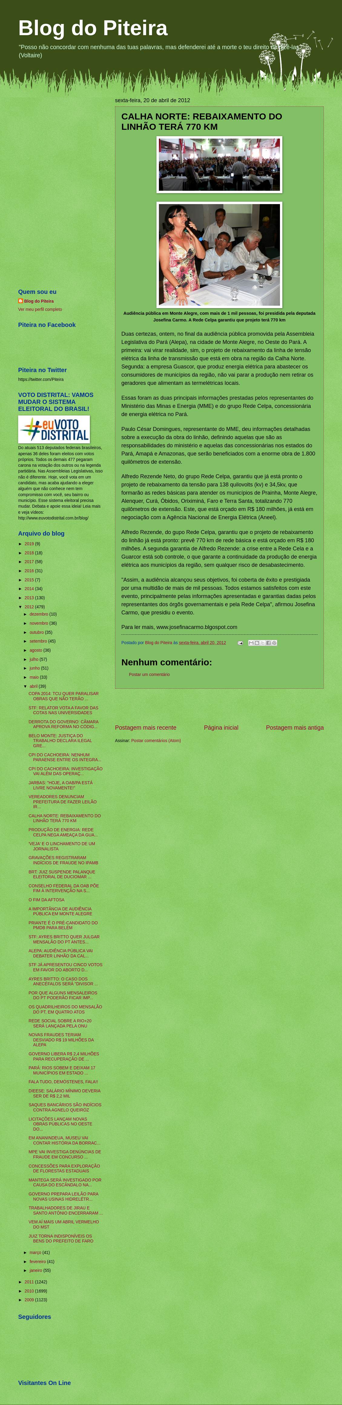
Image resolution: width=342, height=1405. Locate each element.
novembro (39, 623)
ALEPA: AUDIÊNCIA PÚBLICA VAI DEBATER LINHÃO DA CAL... (60, 953)
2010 (30, 1291)
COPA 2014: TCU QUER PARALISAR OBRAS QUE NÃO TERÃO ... (63, 696)
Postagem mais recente (145, 727)
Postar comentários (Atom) (156, 740)
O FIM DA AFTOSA (46, 900)
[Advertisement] (219, 706)
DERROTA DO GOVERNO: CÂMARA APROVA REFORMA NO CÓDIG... (63, 724)
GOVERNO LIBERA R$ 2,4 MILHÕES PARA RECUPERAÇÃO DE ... (63, 1056)
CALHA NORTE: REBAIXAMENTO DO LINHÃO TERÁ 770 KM (64, 818)
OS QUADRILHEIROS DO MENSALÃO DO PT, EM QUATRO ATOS (65, 1009)
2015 (30, 580)
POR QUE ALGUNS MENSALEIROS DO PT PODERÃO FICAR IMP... (62, 995)
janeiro (36, 1270)
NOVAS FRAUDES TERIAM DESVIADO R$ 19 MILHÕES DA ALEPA (61, 1040)
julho (35, 659)
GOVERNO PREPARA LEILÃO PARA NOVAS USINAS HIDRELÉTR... (63, 1197)
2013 (30, 598)
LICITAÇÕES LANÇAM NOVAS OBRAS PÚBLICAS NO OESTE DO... (60, 1124)
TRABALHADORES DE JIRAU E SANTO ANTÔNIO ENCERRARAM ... (65, 1210)
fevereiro (38, 1261)
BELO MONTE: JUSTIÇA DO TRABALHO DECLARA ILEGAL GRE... (60, 741)
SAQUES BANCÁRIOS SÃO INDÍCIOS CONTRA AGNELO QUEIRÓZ (64, 1107)
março (36, 1252)
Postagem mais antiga (295, 727)
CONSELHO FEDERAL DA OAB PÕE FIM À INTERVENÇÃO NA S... (63, 888)
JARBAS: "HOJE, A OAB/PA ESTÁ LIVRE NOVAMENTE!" (60, 785)
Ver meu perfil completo (40, 309)
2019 (30, 544)
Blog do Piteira (93, 28)
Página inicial (221, 727)
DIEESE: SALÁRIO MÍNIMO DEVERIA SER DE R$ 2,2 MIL (64, 1093)
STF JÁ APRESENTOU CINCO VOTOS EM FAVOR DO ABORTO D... (65, 967)
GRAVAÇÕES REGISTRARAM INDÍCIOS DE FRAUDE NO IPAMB (63, 860)
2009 (30, 1300)
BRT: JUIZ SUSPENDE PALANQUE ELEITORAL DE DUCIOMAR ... (61, 874)
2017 (30, 562)
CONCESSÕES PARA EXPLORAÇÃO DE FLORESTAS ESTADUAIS (64, 1169)
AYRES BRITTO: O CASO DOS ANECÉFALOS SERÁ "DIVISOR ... (63, 982)
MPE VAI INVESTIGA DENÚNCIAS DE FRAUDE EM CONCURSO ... (64, 1154)
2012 (30, 607)
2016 (30, 571)
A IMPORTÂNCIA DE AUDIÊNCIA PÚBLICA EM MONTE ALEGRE (60, 911)
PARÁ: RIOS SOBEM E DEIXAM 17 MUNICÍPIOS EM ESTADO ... (61, 1070)
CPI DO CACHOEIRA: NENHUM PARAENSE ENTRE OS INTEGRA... (64, 757)
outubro (37, 632)
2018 (30, 553)
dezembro (39, 614)
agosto (36, 650)
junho (35, 668)
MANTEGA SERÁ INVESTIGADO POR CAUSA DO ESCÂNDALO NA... (64, 1183)
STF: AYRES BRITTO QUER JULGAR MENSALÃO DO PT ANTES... (64, 939)
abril (34, 686)
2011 (30, 1282)
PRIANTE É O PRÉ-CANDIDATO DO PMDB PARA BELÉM (63, 925)
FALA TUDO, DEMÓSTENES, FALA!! (63, 1082)
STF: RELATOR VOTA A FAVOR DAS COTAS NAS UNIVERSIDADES (63, 710)
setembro (39, 641)
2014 (30, 589)
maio (35, 677)
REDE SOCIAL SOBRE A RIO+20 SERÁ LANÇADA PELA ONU (59, 1023)
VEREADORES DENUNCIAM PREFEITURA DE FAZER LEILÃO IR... (62, 802)
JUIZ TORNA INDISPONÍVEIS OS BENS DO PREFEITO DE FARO (60, 1239)
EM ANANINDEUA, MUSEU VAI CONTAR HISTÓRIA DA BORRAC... (64, 1140)
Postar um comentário (149, 674)
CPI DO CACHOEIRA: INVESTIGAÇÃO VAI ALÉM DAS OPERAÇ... (65, 771)
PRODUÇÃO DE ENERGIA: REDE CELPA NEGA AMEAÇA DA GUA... (63, 832)
